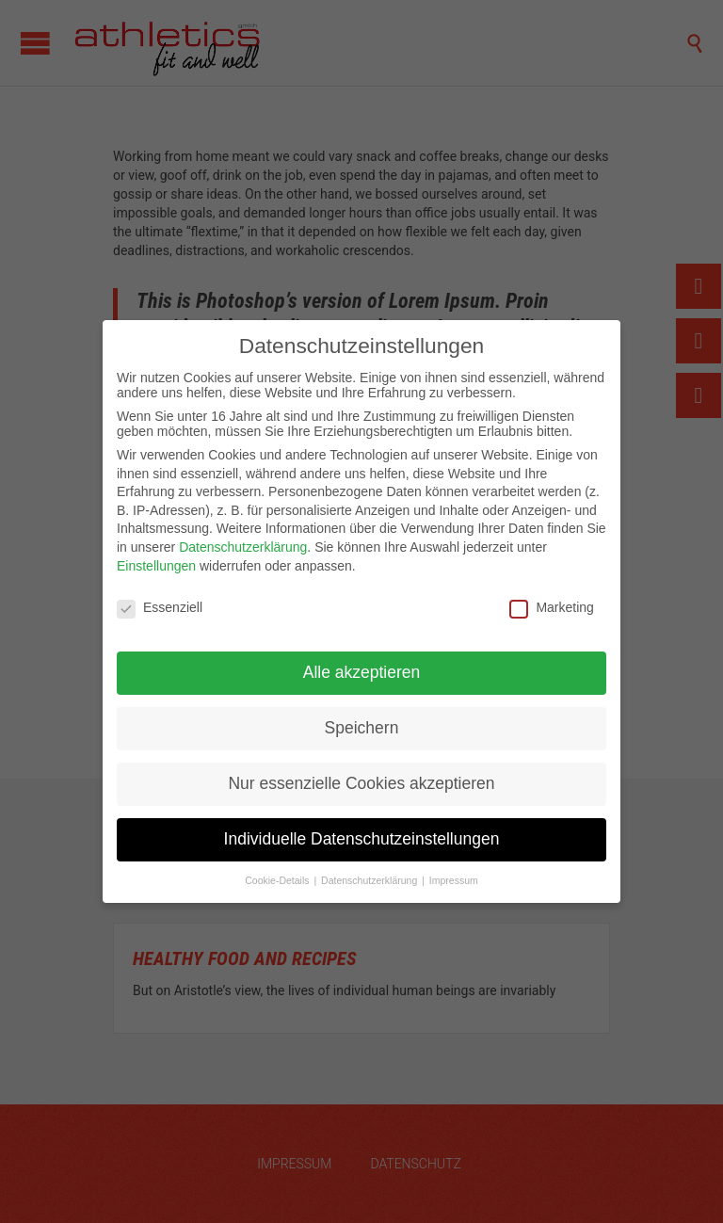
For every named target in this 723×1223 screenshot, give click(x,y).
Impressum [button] (453, 880)
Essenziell (159, 607)
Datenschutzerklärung (243, 547)
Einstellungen (156, 565)
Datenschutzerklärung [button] (370, 880)
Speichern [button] (362, 727)
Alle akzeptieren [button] (362, 672)
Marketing (551, 607)
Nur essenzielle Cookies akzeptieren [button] (361, 783)
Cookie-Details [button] (278, 880)
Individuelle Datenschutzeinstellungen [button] (362, 838)
